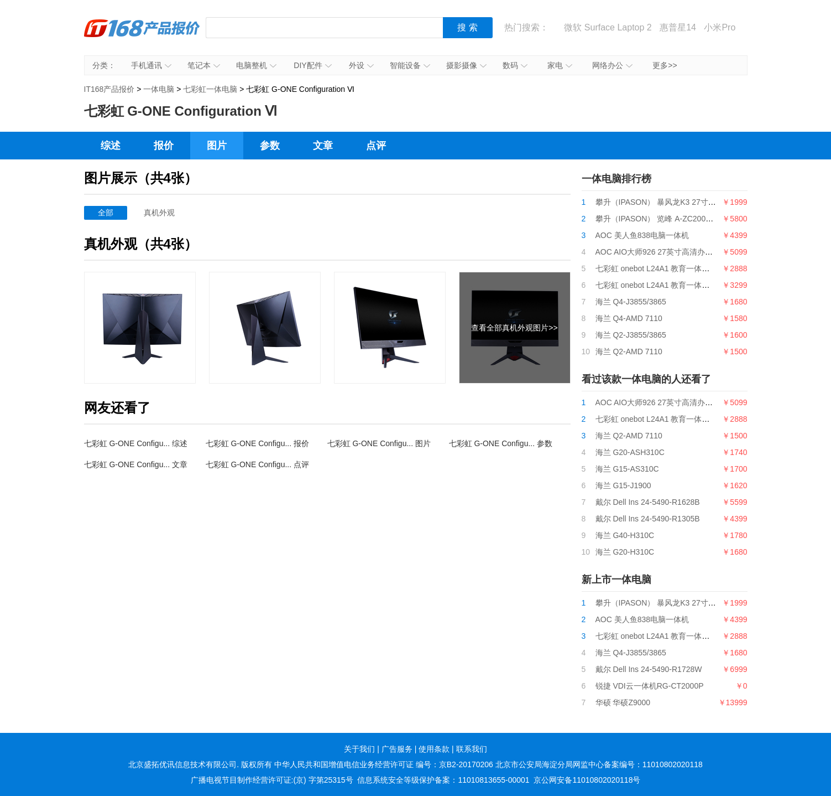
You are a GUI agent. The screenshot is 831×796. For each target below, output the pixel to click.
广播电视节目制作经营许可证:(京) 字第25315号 (272, 780)
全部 (105, 212)
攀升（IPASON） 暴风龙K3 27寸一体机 (663, 202)
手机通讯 (151, 65)
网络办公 (612, 65)
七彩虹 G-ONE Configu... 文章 (135, 464)
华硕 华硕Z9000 (623, 702)
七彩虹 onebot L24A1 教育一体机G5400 (664, 285)
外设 (361, 65)
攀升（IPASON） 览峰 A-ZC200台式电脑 (666, 218)
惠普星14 (678, 27)
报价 (164, 145)
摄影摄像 (466, 65)
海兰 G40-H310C (625, 535)
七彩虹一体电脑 (210, 89)
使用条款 (434, 749)
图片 (217, 145)
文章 (323, 145)
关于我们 (359, 749)
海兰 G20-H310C (625, 551)
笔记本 (203, 65)
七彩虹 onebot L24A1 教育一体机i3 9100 (665, 268)
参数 (270, 145)
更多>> (664, 65)
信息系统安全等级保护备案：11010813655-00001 (443, 780)
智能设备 (410, 65)
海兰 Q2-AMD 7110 (628, 351)
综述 (111, 145)
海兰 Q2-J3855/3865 (630, 334)
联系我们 (471, 749)
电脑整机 (256, 65)
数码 (515, 65)
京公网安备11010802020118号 (587, 780)
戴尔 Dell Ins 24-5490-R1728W (648, 669)
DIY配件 (312, 65)
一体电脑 (158, 89)
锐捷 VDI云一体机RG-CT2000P (649, 685)
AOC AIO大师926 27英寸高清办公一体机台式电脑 (681, 251)
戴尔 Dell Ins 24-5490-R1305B (647, 518)
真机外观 (159, 212)
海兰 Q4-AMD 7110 (628, 318)
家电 (559, 65)
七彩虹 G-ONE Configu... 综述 (135, 443)
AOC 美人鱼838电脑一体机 (642, 235)
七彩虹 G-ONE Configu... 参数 (500, 443)
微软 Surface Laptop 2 (607, 27)
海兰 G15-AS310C (627, 468)
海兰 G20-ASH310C (630, 452)
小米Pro (719, 27)
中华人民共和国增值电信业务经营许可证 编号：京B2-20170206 (383, 764)
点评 (376, 145)
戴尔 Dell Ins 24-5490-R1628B (647, 502)
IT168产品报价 (142, 36)
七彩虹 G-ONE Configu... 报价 (257, 443)
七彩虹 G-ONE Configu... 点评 (257, 464)
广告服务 (396, 749)
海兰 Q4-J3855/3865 (630, 301)
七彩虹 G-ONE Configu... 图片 (379, 443)
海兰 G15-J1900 (623, 485)
